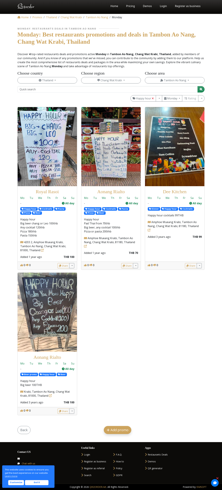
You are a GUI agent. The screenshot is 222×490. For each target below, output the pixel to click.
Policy (117, 468)
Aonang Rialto (111, 191)
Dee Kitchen (175, 191)
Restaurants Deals (156, 454)
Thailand (46, 80)
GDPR (117, 475)
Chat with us (26, 463)
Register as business (188, 6)
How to (118, 461)
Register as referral (93, 468)
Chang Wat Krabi (110, 80)
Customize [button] (16, 482)
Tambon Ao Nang (173, 80)
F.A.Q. (117, 454)
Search (86, 475)
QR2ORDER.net (98, 486)
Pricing (130, 6)
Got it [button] (37, 482)
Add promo (117, 430)
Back (24, 430)
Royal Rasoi (47, 191)
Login (163, 6)
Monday (171, 98)
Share (63, 265)
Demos (147, 6)
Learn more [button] (11, 476)
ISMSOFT (201, 486)
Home (114, 6)
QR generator (153, 468)
